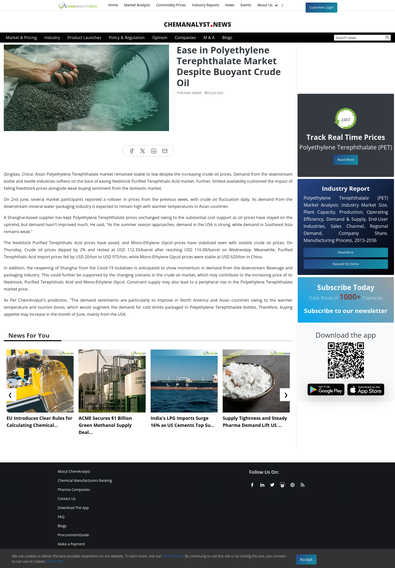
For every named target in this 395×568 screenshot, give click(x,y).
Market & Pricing (21, 37)
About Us (268, 5)
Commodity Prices (171, 5)
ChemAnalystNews (197, 24)
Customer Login (321, 7)
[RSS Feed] (302, 484)
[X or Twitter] (272, 484)
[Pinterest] (292, 484)
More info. (55, 561)
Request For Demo (346, 264)
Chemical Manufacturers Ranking (85, 480)
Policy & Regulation (127, 37)
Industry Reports (205, 5)
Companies (185, 37)
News (230, 5)
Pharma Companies (74, 489)
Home (113, 5)
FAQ (61, 516)
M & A (209, 37)
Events (246, 5)
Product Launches (84, 37)
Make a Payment (71, 544)
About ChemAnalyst (74, 471)
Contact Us (67, 498)
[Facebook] (252, 484)
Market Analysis (137, 5)
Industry (52, 37)
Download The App (73, 507)
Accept (306, 559)
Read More (345, 159)
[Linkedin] (262, 484)
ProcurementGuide (73, 534)
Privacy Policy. (173, 556)
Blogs (227, 37)
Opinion (159, 37)
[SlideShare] (282, 484)
